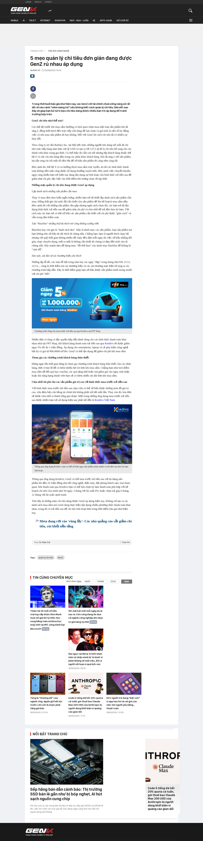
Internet (45, 20)
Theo (82, 542)
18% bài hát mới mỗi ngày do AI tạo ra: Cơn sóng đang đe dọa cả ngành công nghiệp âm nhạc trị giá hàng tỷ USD (85, 616)
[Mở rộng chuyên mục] (190, 20)
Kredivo (109, 343)
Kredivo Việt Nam (105, 400)
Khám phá (60, 20)
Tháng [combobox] (100, 581)
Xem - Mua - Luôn (79, 20)
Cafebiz (48, 2)
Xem (126, 581)
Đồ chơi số (122, 20)
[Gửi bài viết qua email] (32, 77)
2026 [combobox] (113, 581)
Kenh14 (38, 2)
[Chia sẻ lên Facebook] (33, 89)
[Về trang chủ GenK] (24, 10)
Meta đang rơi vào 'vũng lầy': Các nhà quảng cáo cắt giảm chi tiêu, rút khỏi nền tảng (86, 523)
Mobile (14, 20)
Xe (94, 20)
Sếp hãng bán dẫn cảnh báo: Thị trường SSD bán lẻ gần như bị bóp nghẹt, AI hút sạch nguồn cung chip (66, 794)
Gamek (28, 2)
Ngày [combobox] (87, 581)
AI (24, 20)
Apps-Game (106, 20)
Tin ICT (32, 20)
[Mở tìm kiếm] (190, 11)
